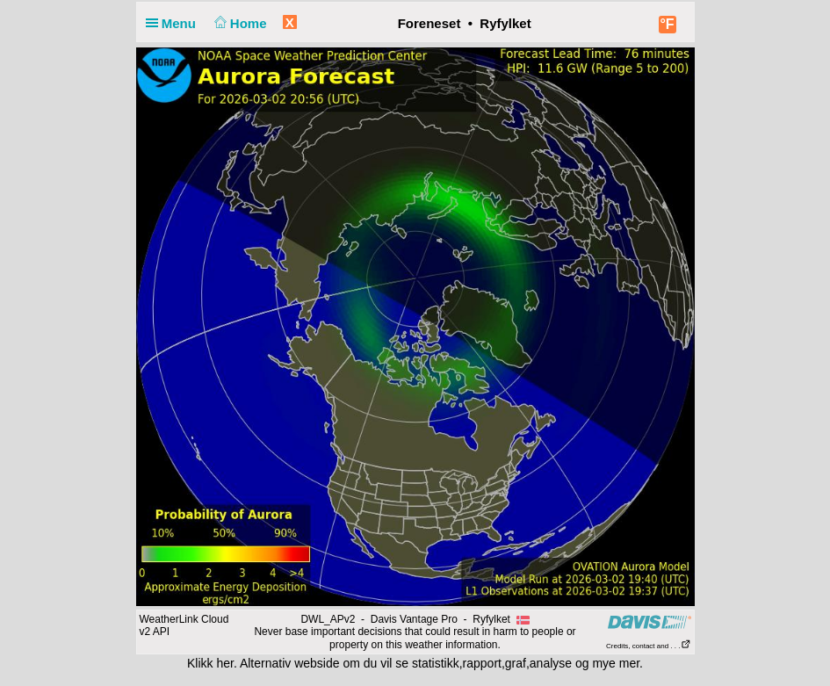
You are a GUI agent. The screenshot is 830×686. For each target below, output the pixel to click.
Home (238, 23)
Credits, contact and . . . (648, 646)
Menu (175, 23)
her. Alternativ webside (277, 663)
